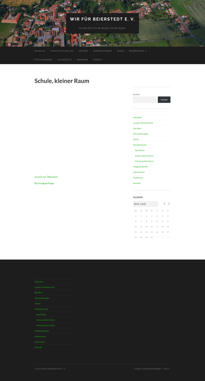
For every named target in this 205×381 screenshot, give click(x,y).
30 (151, 237)
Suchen (136, 94)
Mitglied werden (43, 60)
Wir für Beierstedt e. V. (102, 19)
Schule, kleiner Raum (144, 155)
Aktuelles (40, 51)
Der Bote (83, 51)
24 (157, 232)
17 (157, 227)
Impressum (82, 60)
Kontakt (97, 60)
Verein (120, 51)
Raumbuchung (136, 51)
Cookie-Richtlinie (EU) (61, 51)
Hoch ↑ (166, 369)
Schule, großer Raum (144, 161)
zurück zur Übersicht (46, 176)
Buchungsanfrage (44, 183)
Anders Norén (153, 369)
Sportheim (139, 150)
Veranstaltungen (102, 51)
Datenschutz (65, 60)
